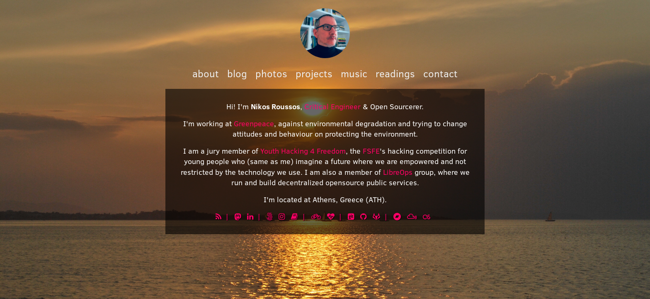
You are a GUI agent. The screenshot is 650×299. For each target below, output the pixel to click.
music (354, 73)
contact (440, 73)
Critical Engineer (332, 106)
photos (271, 73)
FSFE (371, 151)
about (205, 73)
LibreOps (397, 172)
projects (314, 73)
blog (237, 73)
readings (395, 73)
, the (354, 151)
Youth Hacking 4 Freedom (303, 151)
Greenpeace (254, 123)
